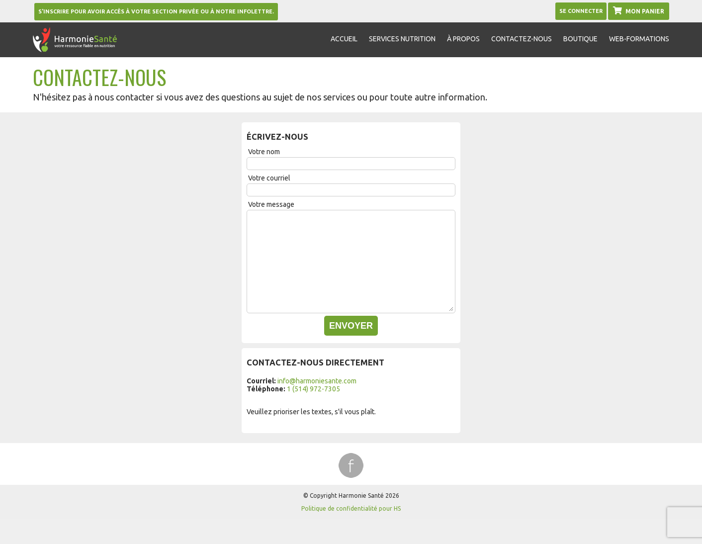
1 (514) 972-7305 (313, 389)
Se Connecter (581, 11)
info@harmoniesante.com (316, 381)
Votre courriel (269, 178)
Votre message (271, 204)
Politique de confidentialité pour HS (351, 508)
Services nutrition (402, 39)
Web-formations (639, 39)
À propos (463, 39)
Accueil (344, 39)
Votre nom (264, 152)
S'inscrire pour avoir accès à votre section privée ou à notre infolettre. (156, 11)
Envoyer (351, 326)
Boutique (580, 39)
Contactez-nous (521, 39)
